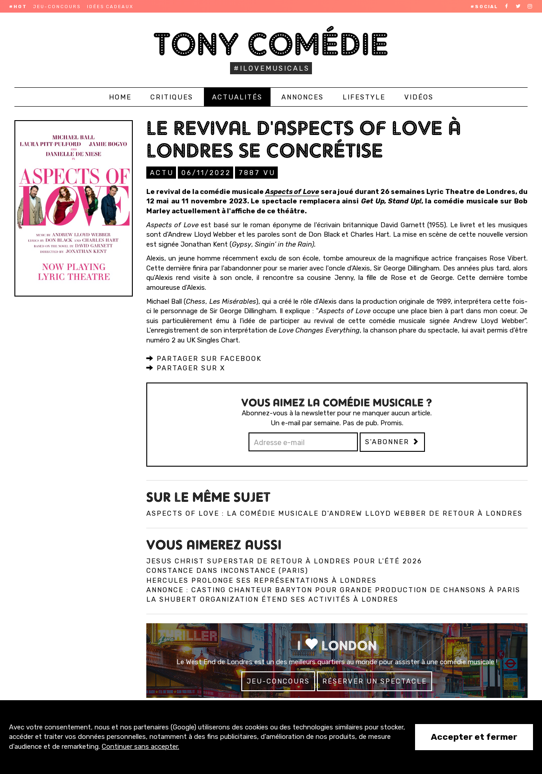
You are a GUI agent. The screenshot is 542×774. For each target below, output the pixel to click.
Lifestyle (364, 97)
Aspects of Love (292, 191)
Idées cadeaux (110, 6)
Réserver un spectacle (374, 681)
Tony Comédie (271, 44)
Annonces (302, 97)
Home (120, 97)
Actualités (237, 97)
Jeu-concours (57, 6)
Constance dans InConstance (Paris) (227, 570)
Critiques (171, 97)
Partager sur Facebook (204, 358)
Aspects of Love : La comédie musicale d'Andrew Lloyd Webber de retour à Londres (334, 513)
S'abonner (392, 441)
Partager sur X (186, 368)
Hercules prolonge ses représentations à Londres (261, 580)
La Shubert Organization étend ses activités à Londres (272, 599)
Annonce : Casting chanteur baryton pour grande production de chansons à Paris (333, 589)
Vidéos (419, 97)
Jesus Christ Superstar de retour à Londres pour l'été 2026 (284, 561)
